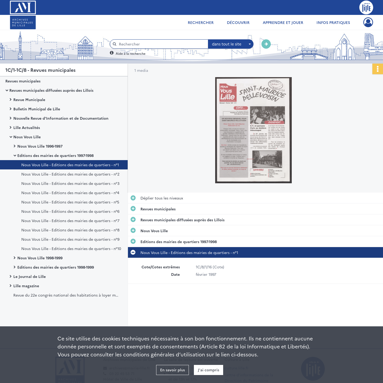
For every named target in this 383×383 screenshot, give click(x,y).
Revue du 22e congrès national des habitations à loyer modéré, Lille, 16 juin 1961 (66, 295)
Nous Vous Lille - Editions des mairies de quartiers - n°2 (70, 174)
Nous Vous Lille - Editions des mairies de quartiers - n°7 (70, 220)
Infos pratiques (333, 22)
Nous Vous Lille (27, 136)
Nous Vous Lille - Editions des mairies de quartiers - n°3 (70, 183)
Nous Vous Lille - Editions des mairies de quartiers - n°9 (70, 239)
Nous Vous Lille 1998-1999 (40, 257)
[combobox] (230, 44)
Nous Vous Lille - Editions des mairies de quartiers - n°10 (71, 248)
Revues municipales (22, 81)
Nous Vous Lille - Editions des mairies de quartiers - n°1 (70, 164)
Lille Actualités (26, 127)
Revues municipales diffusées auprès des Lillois (51, 90)
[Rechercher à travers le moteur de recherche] (162, 44)
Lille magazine (26, 285)
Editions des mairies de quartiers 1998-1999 (55, 267)
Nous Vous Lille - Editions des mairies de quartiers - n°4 (70, 192)
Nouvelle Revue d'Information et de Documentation (61, 118)
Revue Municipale (29, 99)
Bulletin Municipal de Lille (36, 108)
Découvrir (238, 22)
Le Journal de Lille (29, 276)
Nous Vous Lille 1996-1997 (40, 146)
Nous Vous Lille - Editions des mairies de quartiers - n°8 (70, 229)
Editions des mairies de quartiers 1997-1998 (55, 155)
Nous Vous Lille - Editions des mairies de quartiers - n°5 (70, 202)
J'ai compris (208, 369)
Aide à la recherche (130, 53)
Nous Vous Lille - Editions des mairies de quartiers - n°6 (70, 211)
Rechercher (201, 22)
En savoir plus (172, 369)
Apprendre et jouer (283, 22)
